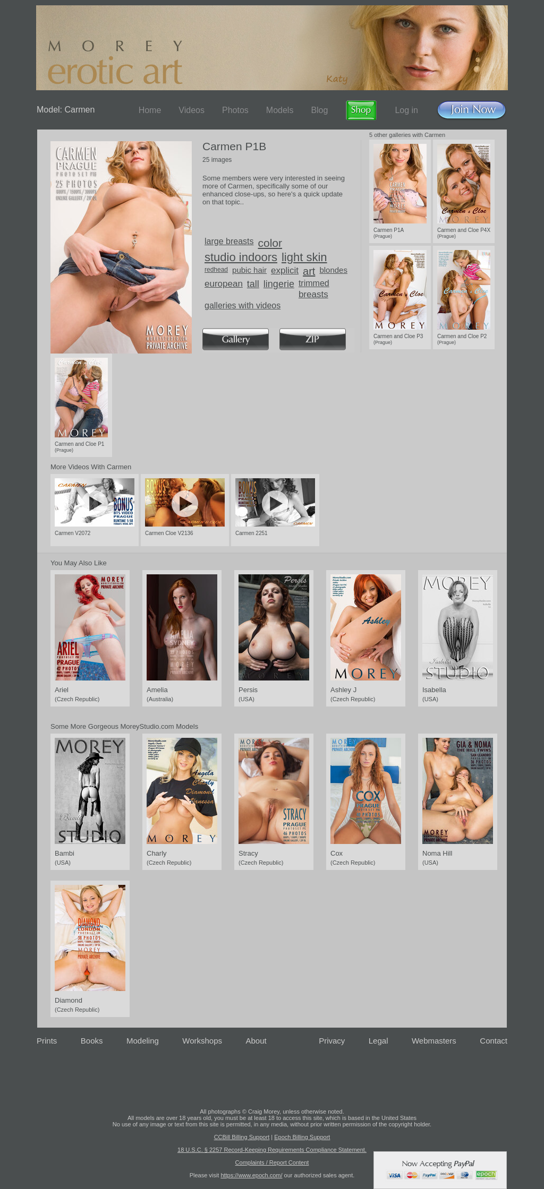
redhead (216, 269)
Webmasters (434, 1040)
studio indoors (241, 257)
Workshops (202, 1040)
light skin (304, 257)
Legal (378, 1040)
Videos (191, 110)
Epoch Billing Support (302, 1137)
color (270, 243)
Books (92, 1040)
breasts (313, 294)
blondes (333, 269)
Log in (406, 110)
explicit (285, 270)
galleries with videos (242, 305)
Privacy (332, 1040)
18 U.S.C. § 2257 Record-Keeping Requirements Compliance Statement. (272, 1150)
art (309, 271)
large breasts (229, 241)
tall (253, 284)
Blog (319, 110)
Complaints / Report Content (272, 1162)
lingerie (279, 284)
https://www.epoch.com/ (251, 1175)
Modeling (142, 1040)
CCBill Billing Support (242, 1137)
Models (280, 110)
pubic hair (249, 269)
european (224, 284)
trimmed (314, 283)
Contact (493, 1040)
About (256, 1040)
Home (150, 110)
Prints (47, 1040)
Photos (235, 110)
